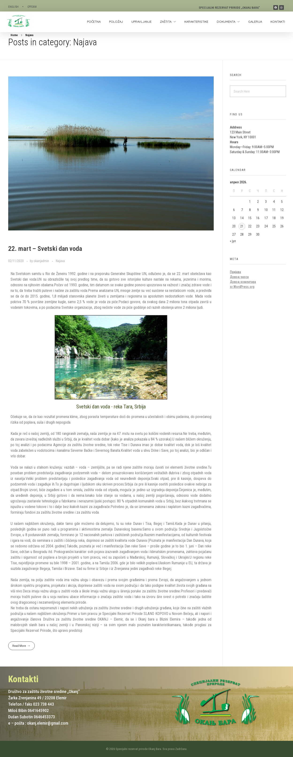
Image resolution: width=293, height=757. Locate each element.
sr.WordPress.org (242, 287)
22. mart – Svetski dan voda (45, 248)
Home (14, 35)
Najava (60, 261)
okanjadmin (42, 261)
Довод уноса (239, 277)
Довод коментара (243, 282)
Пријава (235, 272)
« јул (233, 241)
